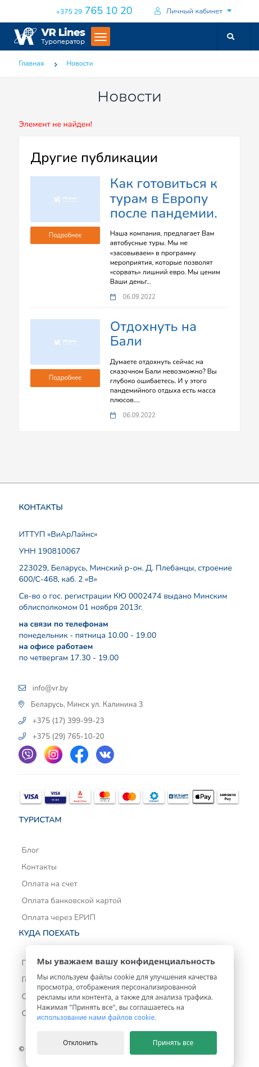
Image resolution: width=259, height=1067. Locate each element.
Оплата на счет (49, 884)
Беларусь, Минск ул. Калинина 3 (87, 705)
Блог (30, 850)
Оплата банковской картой (71, 900)
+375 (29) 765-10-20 (68, 737)
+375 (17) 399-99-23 (68, 721)
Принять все (173, 1042)
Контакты (39, 867)
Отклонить (80, 1042)
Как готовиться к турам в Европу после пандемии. (163, 198)
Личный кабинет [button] (187, 11)
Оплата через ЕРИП (58, 917)
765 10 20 (93, 10)
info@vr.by (50, 688)
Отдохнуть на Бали (153, 334)
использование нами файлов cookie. (97, 1017)
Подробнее (65, 235)
